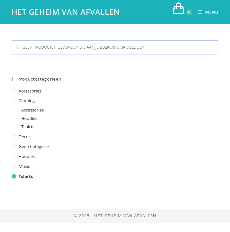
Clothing (27, 100)
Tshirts (27, 127)
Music (24, 166)
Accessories (30, 91)
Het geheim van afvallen (66, 11)
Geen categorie (34, 146)
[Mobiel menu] (205, 12)
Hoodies (29, 118)
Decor (24, 137)
